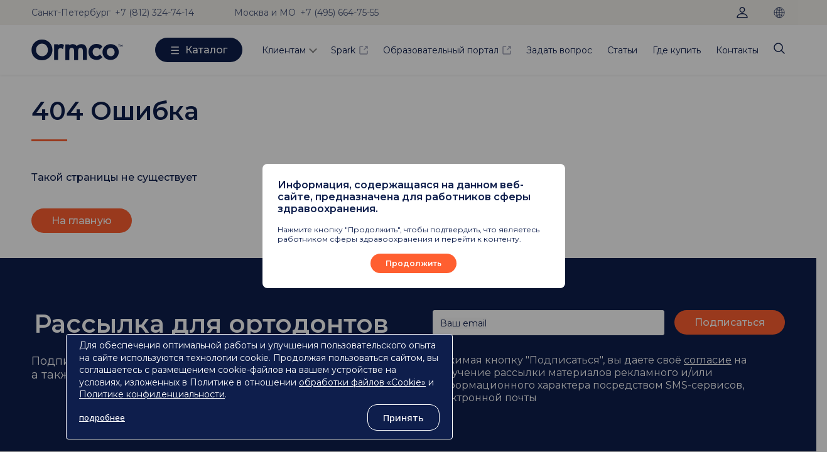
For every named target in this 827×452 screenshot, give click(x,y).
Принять (403, 417)
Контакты (737, 50)
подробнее (102, 417)
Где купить (676, 50)
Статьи (622, 50)
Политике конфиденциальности (152, 394)
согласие (708, 360)
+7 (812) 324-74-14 (154, 12)
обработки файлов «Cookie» (362, 382)
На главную (81, 221)
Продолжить (413, 263)
